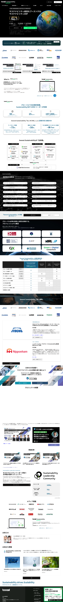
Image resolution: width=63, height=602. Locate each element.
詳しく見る (34, 357)
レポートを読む (54, 445)
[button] (61, 589)
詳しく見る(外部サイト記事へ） (38, 335)
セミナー (41, 5)
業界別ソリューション (25, 5)
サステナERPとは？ (5, 5)
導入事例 (34, 5)
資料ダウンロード (47, 95)
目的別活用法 (14, 5)
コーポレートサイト (58, 5)
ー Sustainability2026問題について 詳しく (10, 467)
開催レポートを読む (7, 443)
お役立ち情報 (49, 5)
